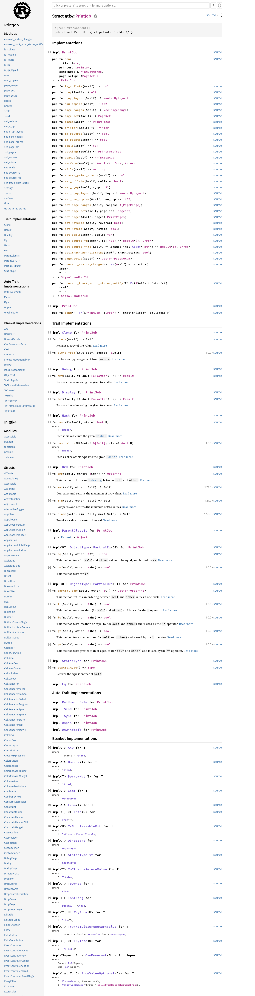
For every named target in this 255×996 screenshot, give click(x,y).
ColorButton (11, 760)
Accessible (10, 483)
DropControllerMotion (16, 894)
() (137, 240)
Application (10, 540)
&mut (101, 422)
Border (8, 596)
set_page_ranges (13, 141)
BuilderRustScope (14, 632)
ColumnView (11, 781)
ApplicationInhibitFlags (17, 545)
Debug (7, 230)
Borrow (74, 762)
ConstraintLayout (14, 817)
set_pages (10, 152)
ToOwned (9, 390)
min (60, 500)
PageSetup (90, 76)
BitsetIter (9, 581)
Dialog (7, 863)
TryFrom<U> (10, 400)
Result (102, 163)
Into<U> (8, 364)
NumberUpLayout (116, 98)
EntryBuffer (10, 935)
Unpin (7, 307)
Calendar (9, 647)
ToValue (67, 877)
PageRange (119, 110)
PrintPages (102, 121)
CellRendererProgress (16, 704)
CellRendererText (13, 724)
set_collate (10, 121)
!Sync (7, 302)
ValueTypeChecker (73, 984)
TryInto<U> (10, 411)
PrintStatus (104, 157)
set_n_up (9, 126)
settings (8, 188)
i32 (104, 104)
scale (7, 111)
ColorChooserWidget (15, 776)
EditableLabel (12, 919)
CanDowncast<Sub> (15, 344)
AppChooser (11, 519)
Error (129, 163)
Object (82, 537)
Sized (81, 755)
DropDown (10, 899)
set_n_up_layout (13, 131)
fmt (60, 376)
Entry (7, 930)
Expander (9, 986)
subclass (9, 457)
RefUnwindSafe (12, 292)
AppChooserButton (14, 524)
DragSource (10, 883)
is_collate (9, 49)
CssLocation (11, 832)
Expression (10, 991)
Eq (5, 240)
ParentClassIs (12, 255)
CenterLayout (11, 745)
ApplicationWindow (15, 550)
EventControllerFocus (16, 950)
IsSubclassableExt (14, 370)
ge (59, 644)
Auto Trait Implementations (16, 284)
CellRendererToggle (15, 730)
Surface (115, 163)
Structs (9, 468)
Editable (8, 914)
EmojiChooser (12, 924)
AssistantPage (12, 565)
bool (105, 86)
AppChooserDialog (14, 529)
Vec (106, 110)
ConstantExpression (15, 801)
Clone (7, 224)
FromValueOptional (98, 973)
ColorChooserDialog (15, 771)
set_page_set (11, 147)
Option (107, 258)
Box (6, 601)
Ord (6, 250)
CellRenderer (11, 683)
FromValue (94, 934)
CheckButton (11, 750)
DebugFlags (10, 858)
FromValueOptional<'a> (17, 359)
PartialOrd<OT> (12, 265)
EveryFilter (10, 981)
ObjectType (79, 547)
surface (8, 198)
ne (59, 567)
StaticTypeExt (11, 380)
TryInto (80, 941)
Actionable (10, 494)
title (6, 203)
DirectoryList (11, 873)
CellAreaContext (13, 668)
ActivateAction (12, 499)
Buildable (9, 612)
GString (99, 169)
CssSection (10, 842)
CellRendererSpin (14, 709)
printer (8, 106)
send (7, 116)
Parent (66, 537)
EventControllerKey (15, 955)
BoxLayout (10, 606)
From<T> (9, 354)
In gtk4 (10, 422)
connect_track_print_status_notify (23, 44)
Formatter (99, 376)
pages (7, 100)
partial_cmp (67, 590)
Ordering (114, 473)
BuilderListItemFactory (17, 627)
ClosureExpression (14, 755)
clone (62, 339)
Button (8, 642)
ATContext (9, 473)
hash (61, 422)
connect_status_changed (18, 39)
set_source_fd (12, 172)
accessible (10, 436)
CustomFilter (11, 848)
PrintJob (11, 25)
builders (8, 441)
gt (59, 631)
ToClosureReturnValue (16, 385)
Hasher (66, 429)
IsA (70, 963)
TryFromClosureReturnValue (19, 405)
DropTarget (10, 904)
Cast (6, 349)
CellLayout (10, 678)
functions (9, 446)
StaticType (10, 271)
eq (59, 554)
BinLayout (10, 570)
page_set (9, 90)
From (72, 805)
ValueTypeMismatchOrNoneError (117, 984)
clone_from (66, 352)
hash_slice (66, 443)
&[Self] (99, 443)
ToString (8, 395)
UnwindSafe (11, 312)
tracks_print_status (15, 208)
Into (77, 812)
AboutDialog (11, 478)
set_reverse (11, 157)
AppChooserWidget (15, 535)
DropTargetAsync (13, 909)
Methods (10, 34)
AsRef (136, 246)
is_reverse (10, 54)
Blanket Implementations (22, 323)
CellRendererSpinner (15, 714)
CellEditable (11, 673)
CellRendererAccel (14, 688)
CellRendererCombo (15, 694)
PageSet (104, 116)
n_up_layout (11, 70)
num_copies (11, 80)
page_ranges (11, 85)
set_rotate (10, 162)
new (6, 75)
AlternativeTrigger (14, 509)
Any (6, 328)
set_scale (9, 167)
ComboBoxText (12, 796)
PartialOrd (103, 584)
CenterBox (10, 740)
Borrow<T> (10, 334)
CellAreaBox (11, 663)
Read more (100, 345)
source (211, 15)
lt (59, 604)
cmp (60, 473)
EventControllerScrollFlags (19, 976)
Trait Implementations (20, 219)
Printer (83, 67)
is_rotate (9, 59)
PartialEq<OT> (12, 260)
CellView (9, 735)
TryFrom (80, 912)
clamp (62, 514)
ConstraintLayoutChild (16, 822)
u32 (94, 92)
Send (68, 709)
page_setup (10, 95)
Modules (10, 431)
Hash (7, 245)
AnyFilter (9, 514)
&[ (121, 205)
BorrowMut (76, 776)
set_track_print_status (17, 183)
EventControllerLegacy (16, 960)
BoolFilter (9, 591)
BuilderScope (11, 637)
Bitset (7, 576)
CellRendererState (14, 719)
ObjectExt (9, 375)
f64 (95, 145)
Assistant (9, 560)
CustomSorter (12, 853)
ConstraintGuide (13, 812)
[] (220, 15)
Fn (112, 264)
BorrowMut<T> (12, 339)
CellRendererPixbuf (15, 699)
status (7, 193)
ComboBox (10, 791)
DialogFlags (10, 868)
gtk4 (69, 16)
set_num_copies (13, 136)
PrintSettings (90, 71)
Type (91, 667)
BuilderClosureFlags (15, 622)
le (59, 617)
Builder (8, 617)
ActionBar (9, 488)
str (76, 63)
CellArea (9, 658)
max (60, 487)
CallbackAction (12, 653)
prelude (8, 452)
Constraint (10, 806)
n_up (7, 65)
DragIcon (9, 878)
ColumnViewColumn (15, 786)
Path (146, 246)
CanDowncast (96, 955)
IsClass (67, 834)
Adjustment (10, 504)
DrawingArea (11, 889)
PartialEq (102, 547)
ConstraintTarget (13, 827)
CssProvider (11, 837)
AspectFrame (11, 555)
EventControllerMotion (16, 966)
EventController (13, 945)
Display (8, 235)
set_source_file (12, 177)
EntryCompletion (13, 940)
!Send (7, 297)
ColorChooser (11, 765)
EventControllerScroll (16, 971)
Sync (68, 716)
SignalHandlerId (74, 277)
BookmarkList (12, 586)
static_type (67, 667)
